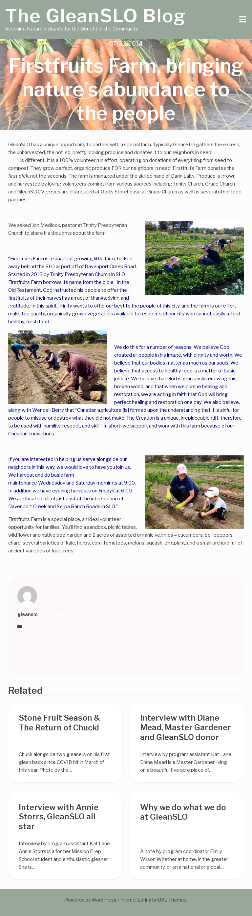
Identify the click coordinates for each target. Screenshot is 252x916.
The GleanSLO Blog (95, 16)
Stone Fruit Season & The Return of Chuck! (59, 722)
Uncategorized (39, 626)
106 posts (52, 614)
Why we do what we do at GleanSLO (183, 812)
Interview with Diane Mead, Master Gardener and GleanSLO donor (185, 727)
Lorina (144, 900)
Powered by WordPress (90, 900)
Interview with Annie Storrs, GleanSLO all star (58, 817)
